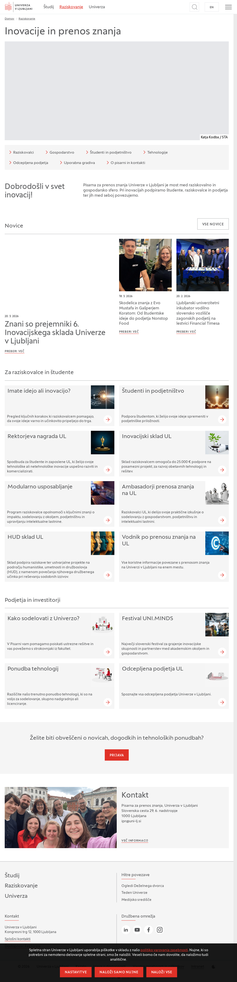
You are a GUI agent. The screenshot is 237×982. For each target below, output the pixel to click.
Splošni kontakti (18, 939)
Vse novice (213, 224)
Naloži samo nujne (119, 972)
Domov (9, 18)
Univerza (97, 7)
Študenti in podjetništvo (108, 152)
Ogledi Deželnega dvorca (142, 886)
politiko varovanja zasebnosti (164, 950)
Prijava (117, 755)
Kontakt (135, 795)
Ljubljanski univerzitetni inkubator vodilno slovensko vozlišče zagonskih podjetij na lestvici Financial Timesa (198, 313)
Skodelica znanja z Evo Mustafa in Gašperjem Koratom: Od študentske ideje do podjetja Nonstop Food (143, 313)
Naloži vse (161, 972)
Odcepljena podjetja (28, 162)
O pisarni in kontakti (125, 162)
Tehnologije (155, 152)
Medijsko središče (136, 900)
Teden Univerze (134, 892)
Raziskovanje (71, 7)
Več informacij (134, 840)
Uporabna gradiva (76, 162)
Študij (48, 7)
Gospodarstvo (59, 152)
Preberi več (14, 351)
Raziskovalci (21, 152)
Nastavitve (76, 972)
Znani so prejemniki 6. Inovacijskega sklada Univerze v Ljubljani (55, 333)
